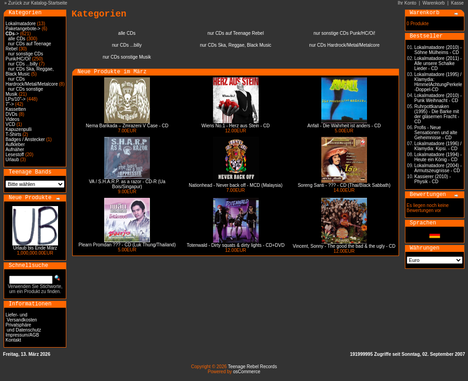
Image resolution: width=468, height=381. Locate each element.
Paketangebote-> (22, 28)
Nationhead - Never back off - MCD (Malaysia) (235, 185)
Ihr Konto (407, 2)
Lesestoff (14, 154)
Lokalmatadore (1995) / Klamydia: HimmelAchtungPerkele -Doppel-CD (439, 82)
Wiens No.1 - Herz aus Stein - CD (236, 125)
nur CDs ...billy (23, 63)
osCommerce (246, 371)
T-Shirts (13, 134)
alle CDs (17, 38)
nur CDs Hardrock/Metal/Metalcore (31, 81)
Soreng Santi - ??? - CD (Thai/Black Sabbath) (344, 185)
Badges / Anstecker (25, 139)
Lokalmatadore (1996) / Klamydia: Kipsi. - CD (438, 146)
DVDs (11, 114)
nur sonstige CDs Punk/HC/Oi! (24, 56)
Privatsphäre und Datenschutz (23, 327)
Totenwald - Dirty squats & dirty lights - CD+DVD (235, 245)
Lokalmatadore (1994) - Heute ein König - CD (438, 157)
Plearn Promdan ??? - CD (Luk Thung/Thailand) (127, 244)
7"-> (9, 104)
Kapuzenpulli (18, 129)
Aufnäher (14, 149)
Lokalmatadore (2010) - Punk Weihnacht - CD (438, 98)
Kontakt (13, 340)
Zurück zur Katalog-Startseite (38, 2)
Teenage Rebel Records (252, 366)
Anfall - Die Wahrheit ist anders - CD (344, 125)
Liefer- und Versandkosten (21, 317)
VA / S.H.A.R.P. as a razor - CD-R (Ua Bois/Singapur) (127, 184)
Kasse (457, 2)
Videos (12, 119)
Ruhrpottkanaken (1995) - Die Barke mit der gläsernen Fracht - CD (437, 114)
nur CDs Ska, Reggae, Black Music (29, 71)
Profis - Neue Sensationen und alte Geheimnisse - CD (436, 132)
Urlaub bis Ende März (35, 247)
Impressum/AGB (22, 334)
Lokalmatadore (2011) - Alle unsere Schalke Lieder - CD (438, 63)
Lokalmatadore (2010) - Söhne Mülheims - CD (438, 50)
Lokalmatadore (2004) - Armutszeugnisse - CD (438, 168)
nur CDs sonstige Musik (127, 57)
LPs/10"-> (15, 99)
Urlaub (12, 159)
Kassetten (15, 109)
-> (12, 33)
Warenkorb (434, 2)
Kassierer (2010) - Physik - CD (433, 179)
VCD (10, 124)
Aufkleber (15, 144)
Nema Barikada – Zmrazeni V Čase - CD (127, 125)
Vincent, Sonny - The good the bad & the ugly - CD (344, 246)
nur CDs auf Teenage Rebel (235, 33)
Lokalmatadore (20, 23)
